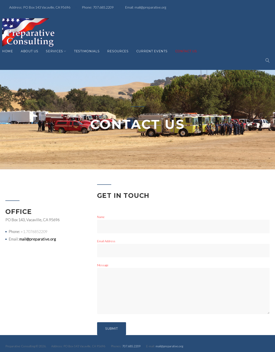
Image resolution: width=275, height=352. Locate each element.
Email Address (106, 237)
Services (57, 55)
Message (102, 261)
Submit (111, 324)
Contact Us (189, 55)
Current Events (155, 55)
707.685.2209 (106, 6)
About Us (33, 55)
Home (10, 55)
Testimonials (90, 55)
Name (101, 212)
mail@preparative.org (153, 6)
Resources (121, 55)
